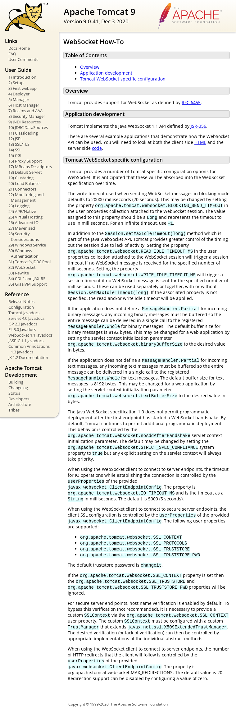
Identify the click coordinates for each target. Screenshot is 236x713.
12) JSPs (15, 138)
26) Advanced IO (23, 222)
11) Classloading (23, 133)
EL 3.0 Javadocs (22, 329)
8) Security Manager (26, 116)
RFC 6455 (191, 102)
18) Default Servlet (25, 172)
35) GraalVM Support (27, 284)
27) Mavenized (21, 228)
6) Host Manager (23, 105)
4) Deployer (19, 94)
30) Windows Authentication (23, 253)
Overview (89, 67)
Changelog (18, 387)
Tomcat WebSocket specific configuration (123, 79)
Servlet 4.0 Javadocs (26, 318)
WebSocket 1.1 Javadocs (30, 335)
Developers (18, 399)
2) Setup (16, 82)
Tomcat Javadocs (23, 312)
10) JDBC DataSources (28, 127)
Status (14, 393)
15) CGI (14, 155)
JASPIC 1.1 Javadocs (25, 340)
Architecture (19, 404)
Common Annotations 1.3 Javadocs (29, 349)
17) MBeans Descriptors (30, 166)
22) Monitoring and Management (26, 197)
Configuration (21, 307)
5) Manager (18, 99)
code (97, 148)
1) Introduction (22, 77)
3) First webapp (22, 88)
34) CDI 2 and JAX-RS (26, 278)
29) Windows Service (27, 245)
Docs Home (19, 48)
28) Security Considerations (23, 236)
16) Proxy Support (25, 161)
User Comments (23, 59)
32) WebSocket (22, 267)
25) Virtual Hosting (25, 217)
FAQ (12, 54)
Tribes (14, 410)
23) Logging (19, 206)
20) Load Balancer (24, 183)
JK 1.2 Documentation (28, 357)
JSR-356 (198, 126)
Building (15, 382)
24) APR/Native (22, 211)
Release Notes (21, 301)
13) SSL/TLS (19, 144)
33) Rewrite (18, 273)
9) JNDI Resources (24, 122)
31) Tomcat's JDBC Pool (29, 261)
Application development (106, 73)
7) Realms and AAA (25, 110)
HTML (200, 142)
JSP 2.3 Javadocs (22, 324)
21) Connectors (22, 189)
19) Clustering (21, 178)
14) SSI (14, 150)
